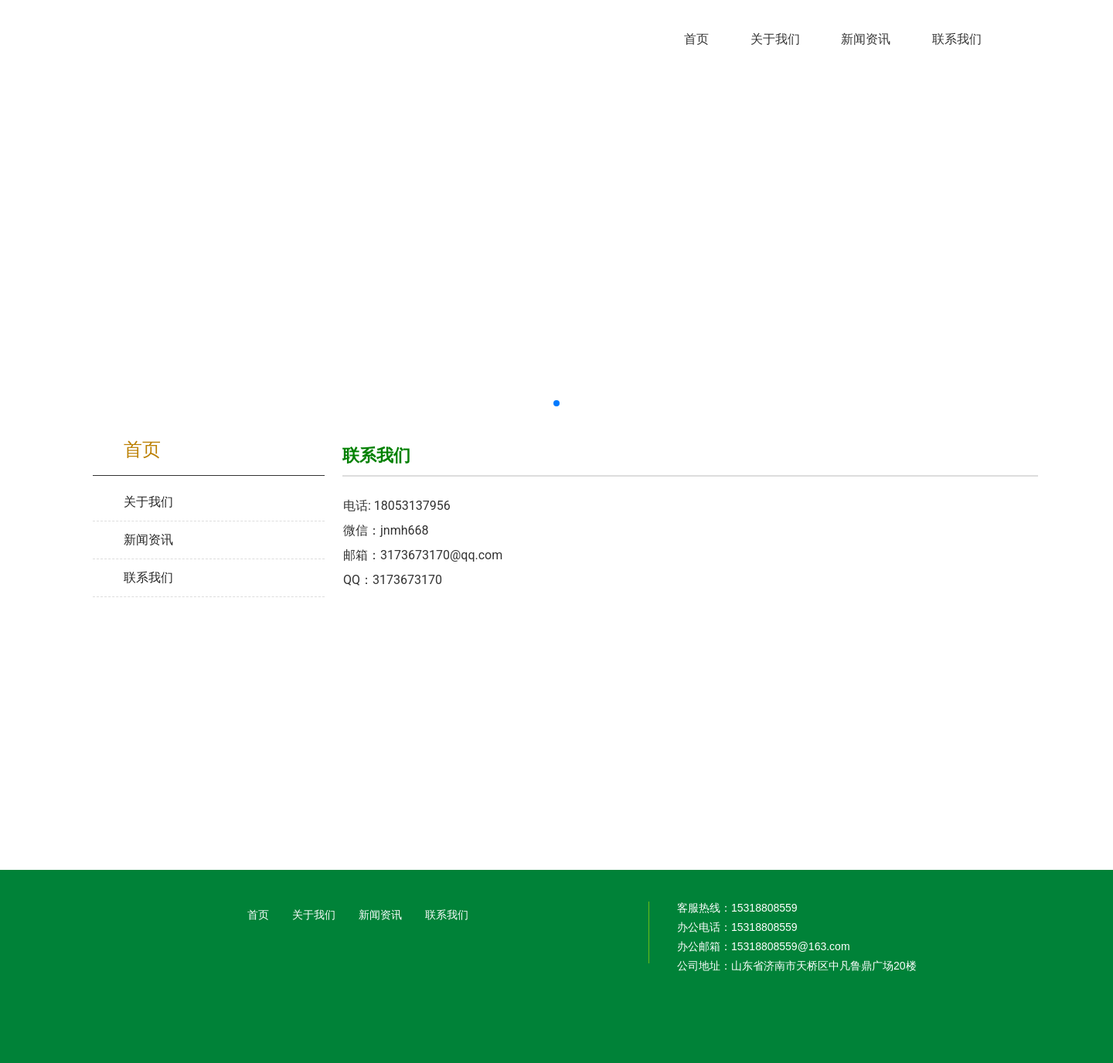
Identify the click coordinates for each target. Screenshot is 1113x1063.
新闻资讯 (380, 914)
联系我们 (446, 914)
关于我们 (313, 914)
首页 (258, 914)
